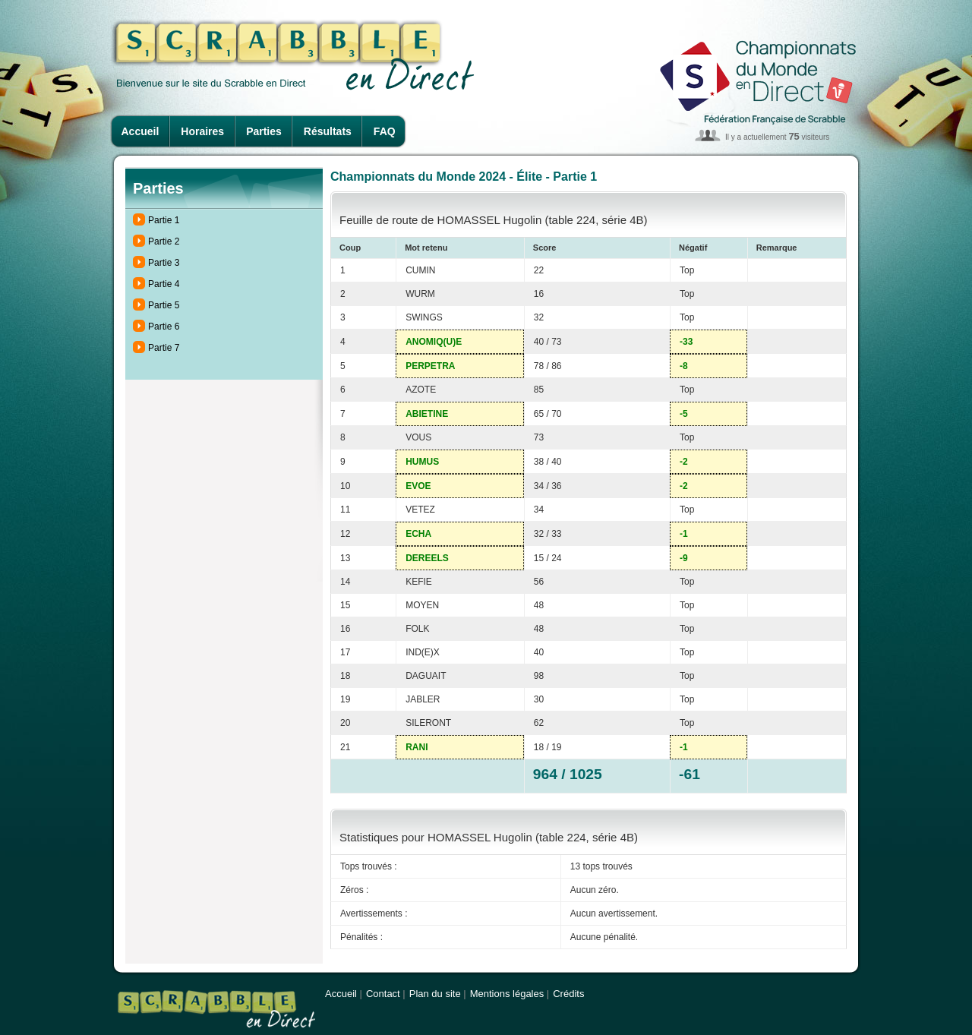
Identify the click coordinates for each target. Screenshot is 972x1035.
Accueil (140, 131)
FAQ (385, 131)
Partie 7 (163, 347)
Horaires (202, 131)
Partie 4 (163, 284)
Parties (264, 131)
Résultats (328, 131)
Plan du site (435, 993)
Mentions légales (507, 993)
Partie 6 (163, 326)
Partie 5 (163, 305)
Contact (383, 993)
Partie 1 (163, 220)
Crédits (568, 993)
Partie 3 (163, 262)
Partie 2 (163, 241)
